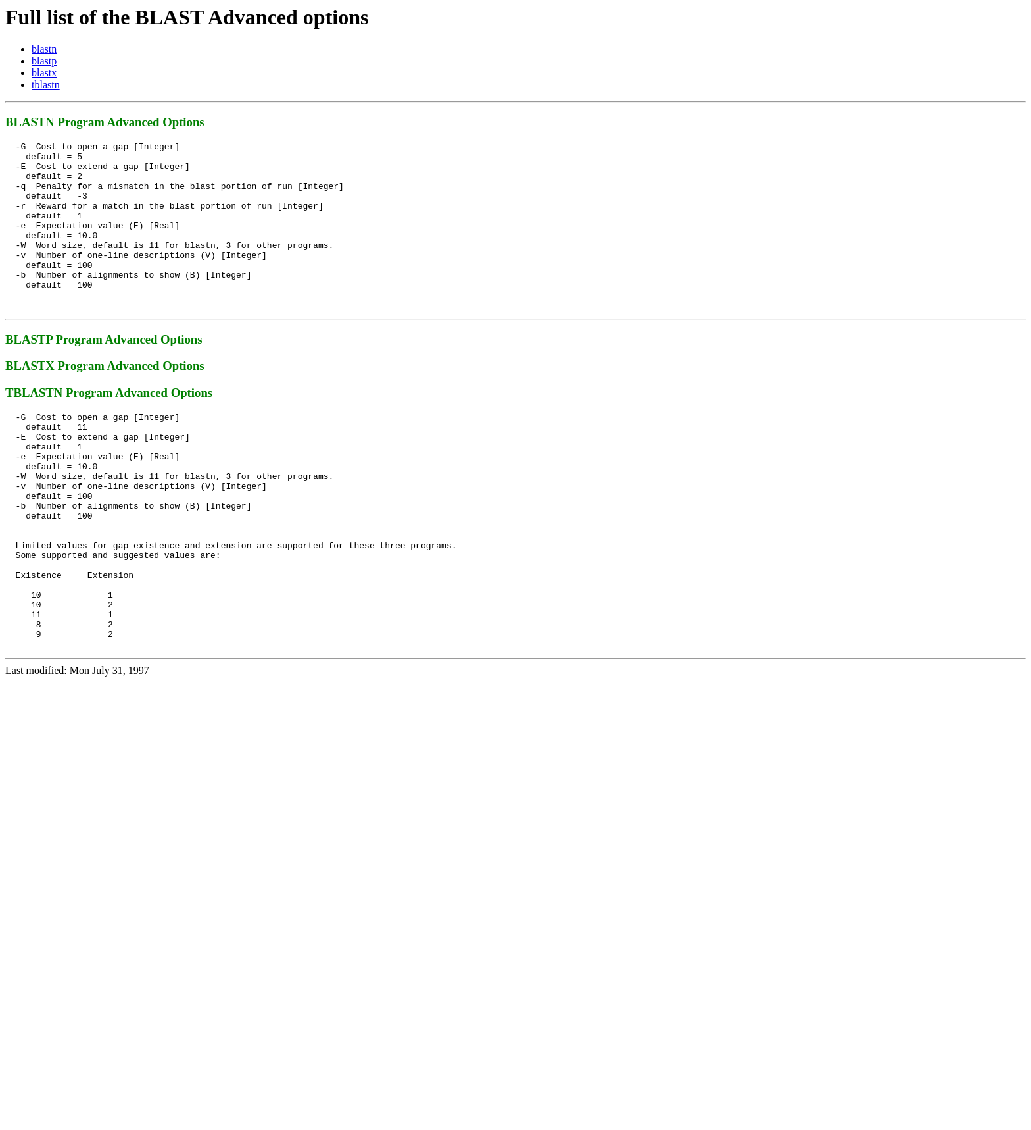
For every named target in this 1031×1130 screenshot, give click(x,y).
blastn (44, 49)
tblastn (46, 84)
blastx (44, 72)
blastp (44, 60)
